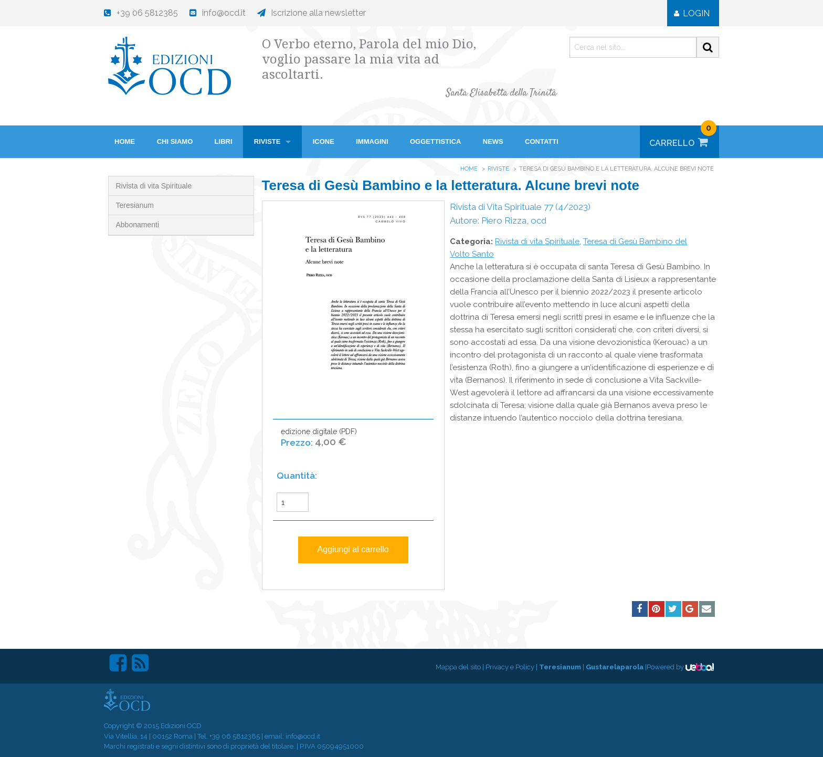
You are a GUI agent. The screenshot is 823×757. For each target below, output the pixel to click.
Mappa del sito (458, 667)
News (493, 141)
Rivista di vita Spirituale (154, 186)
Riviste (267, 141)
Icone (323, 141)
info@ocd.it (303, 736)
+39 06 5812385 (234, 736)
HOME (124, 141)
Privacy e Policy (510, 667)
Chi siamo (175, 141)
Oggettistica (435, 141)
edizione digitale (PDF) (319, 442)
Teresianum (135, 205)
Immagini (372, 141)
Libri (224, 141)
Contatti (541, 141)
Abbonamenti (138, 224)
